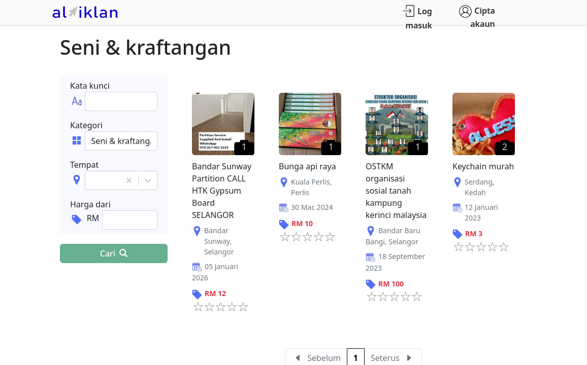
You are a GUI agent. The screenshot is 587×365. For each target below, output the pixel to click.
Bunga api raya (307, 166)
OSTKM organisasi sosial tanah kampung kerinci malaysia (396, 191)
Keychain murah (483, 166)
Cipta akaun (477, 17)
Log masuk (417, 18)
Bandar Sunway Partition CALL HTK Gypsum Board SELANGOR (221, 191)
